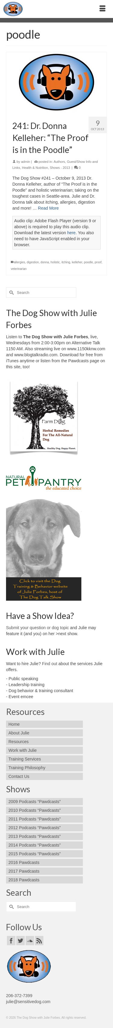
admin (25, 161)
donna (44, 262)
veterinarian (19, 268)
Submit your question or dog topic (37, 627)
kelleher (77, 262)
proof (98, 262)
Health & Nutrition (35, 167)
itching (65, 262)
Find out (49, 663)
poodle (88, 262)
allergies (19, 262)
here (71, 232)
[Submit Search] (10, 292)
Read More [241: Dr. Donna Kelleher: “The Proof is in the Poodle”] (48, 208)
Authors (59, 161)
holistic (55, 262)
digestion (33, 262)
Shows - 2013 (60, 167)
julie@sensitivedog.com (28, 1001)
